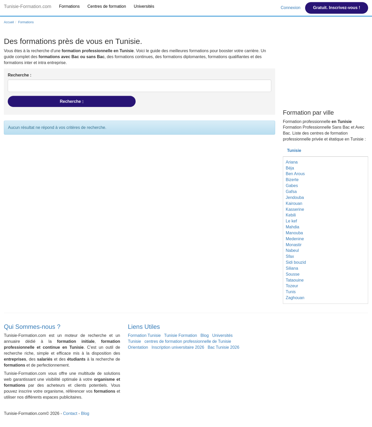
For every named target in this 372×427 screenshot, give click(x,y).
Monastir (293, 245)
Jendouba (295, 197)
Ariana (292, 162)
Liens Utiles (144, 326)
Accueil (9, 22)
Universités (144, 6)
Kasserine (295, 209)
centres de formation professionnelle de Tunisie (187, 341)
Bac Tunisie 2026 (223, 347)
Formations (69, 6)
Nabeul (292, 250)
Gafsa (291, 191)
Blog (204, 335)
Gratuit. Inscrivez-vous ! (336, 7)
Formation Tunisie (144, 335)
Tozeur (292, 286)
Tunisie (294, 150)
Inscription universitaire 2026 (178, 347)
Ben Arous (295, 174)
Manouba (294, 233)
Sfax (290, 256)
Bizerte (292, 179)
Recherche (71, 101)
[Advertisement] (325, 72)
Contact (70, 413)
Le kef (291, 221)
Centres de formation (106, 6)
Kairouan (294, 203)
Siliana (292, 268)
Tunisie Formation (180, 335)
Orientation (138, 347)
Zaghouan (295, 298)
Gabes (292, 185)
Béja (290, 168)
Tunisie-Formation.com (27, 6)
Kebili (291, 215)
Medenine (295, 239)
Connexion (291, 7)
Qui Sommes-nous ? (32, 326)
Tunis (291, 292)
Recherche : (20, 75)
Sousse (292, 274)
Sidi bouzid (296, 262)
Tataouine (295, 280)
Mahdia (292, 227)
